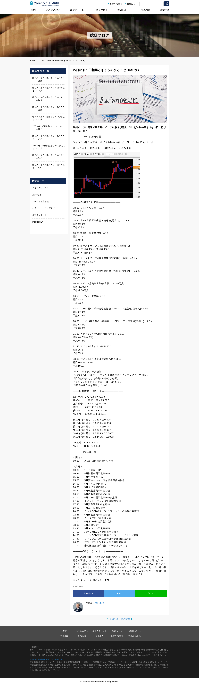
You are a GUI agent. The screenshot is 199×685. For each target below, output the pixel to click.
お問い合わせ (116, 4)
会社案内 (131, 4)
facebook (88, 593)
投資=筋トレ (38, 195)
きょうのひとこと (40, 188)
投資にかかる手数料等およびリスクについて (47, 659)
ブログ (41, 61)
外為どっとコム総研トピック (45, 208)
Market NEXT (38, 222)
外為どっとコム (135, 636)
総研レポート (124, 10)
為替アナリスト (78, 10)
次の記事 (125, 619)
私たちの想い (53, 10)
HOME (33, 10)
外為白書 (145, 10)
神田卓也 (99, 603)
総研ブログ (101, 10)
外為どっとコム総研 (44, 3)
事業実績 (164, 10)
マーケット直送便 (40, 201)
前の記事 (114, 619)
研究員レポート (39, 215)
